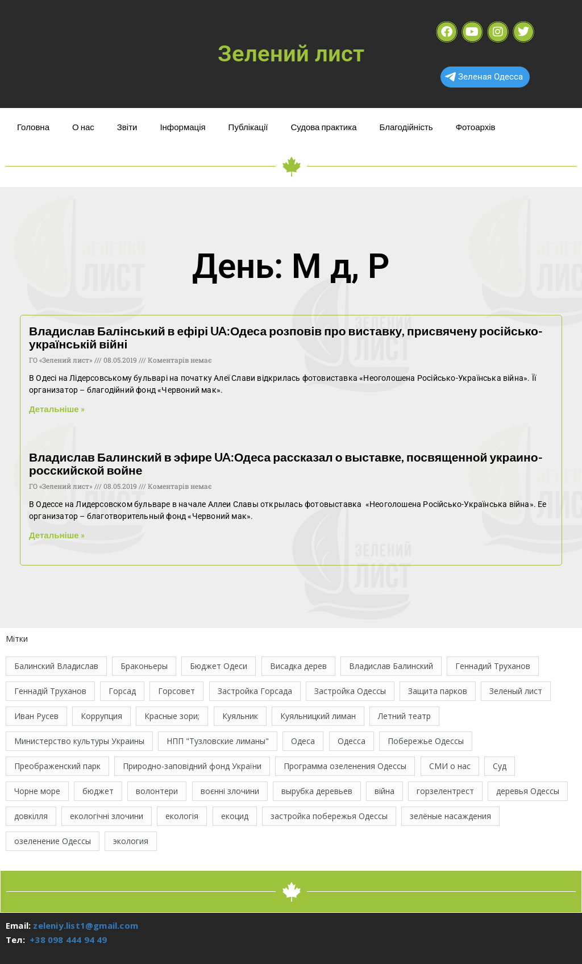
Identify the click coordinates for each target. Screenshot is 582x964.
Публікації (248, 127)
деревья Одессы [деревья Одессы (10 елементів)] (527, 791)
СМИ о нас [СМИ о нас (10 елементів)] (450, 766)
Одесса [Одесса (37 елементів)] (351, 741)
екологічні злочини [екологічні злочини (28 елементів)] (106, 816)
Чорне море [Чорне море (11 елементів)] (37, 791)
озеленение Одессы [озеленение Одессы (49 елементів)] (52, 841)
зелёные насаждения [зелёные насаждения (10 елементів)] (450, 816)
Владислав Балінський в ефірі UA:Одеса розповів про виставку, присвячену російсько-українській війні (286, 337)
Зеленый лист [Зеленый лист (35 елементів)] (515, 690)
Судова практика (323, 127)
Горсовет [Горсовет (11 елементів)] (176, 690)
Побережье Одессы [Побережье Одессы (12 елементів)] (426, 741)
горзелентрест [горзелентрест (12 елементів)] (445, 791)
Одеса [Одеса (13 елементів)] (303, 741)
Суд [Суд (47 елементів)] (499, 766)
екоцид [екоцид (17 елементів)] (234, 816)
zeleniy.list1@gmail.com (85, 925)
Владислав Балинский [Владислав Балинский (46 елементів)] (391, 665)
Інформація (182, 127)
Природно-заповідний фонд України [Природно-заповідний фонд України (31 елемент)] (192, 766)
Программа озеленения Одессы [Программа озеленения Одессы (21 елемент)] (345, 766)
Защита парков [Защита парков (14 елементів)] (437, 690)
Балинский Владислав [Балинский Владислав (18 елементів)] (56, 665)
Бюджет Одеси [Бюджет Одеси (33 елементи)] (218, 665)
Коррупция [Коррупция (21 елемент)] (101, 715)
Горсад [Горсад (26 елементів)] (122, 690)
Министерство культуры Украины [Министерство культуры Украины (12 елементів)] (79, 741)
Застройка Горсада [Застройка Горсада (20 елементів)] (255, 690)
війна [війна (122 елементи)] (384, 791)
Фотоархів (476, 127)
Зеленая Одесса (484, 77)
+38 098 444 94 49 (68, 939)
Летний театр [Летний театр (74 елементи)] (404, 715)
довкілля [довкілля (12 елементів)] (31, 816)
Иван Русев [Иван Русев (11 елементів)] (36, 715)
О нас (83, 127)
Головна (33, 127)
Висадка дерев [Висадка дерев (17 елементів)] (298, 665)
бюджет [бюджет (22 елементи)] (98, 791)
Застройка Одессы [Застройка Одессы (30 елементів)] (350, 690)
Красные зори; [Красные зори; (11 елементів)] (171, 715)
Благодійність (406, 127)
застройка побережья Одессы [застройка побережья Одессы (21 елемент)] (329, 816)
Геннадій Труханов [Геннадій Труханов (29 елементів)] (50, 690)
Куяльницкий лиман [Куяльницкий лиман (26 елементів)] (318, 715)
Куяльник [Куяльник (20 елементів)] (240, 715)
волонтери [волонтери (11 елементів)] (157, 791)
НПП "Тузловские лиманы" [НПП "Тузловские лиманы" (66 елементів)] (218, 741)
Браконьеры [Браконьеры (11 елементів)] (144, 665)
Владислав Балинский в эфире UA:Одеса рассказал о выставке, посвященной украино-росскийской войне (286, 463)
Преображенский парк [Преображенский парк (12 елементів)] (57, 766)
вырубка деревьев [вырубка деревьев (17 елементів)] (316, 791)
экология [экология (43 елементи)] (130, 841)
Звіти (127, 127)
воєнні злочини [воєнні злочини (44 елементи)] (230, 791)
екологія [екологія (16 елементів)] (181, 816)
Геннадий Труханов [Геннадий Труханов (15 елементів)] (492, 665)
